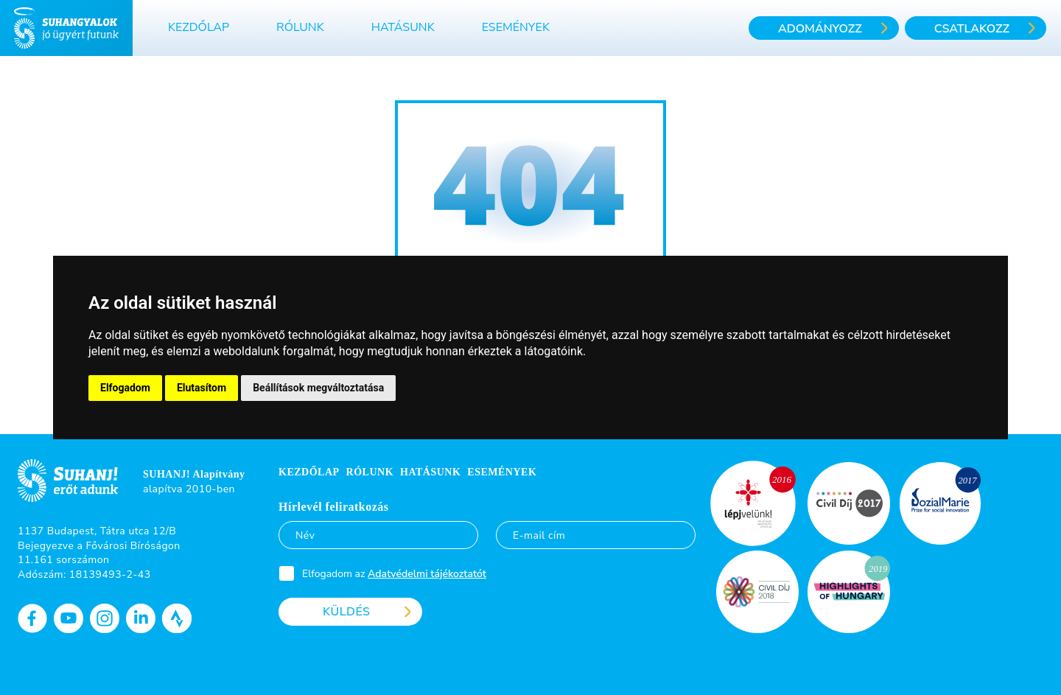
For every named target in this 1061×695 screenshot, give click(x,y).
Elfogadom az (394, 574)
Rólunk (300, 27)
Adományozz (820, 29)
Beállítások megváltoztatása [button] (318, 388)
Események (516, 27)
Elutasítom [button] (201, 388)
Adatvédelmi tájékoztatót (427, 574)
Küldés (347, 612)
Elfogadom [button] (125, 388)
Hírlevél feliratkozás (334, 506)
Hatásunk (403, 27)
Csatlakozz (971, 29)
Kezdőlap (198, 27)
